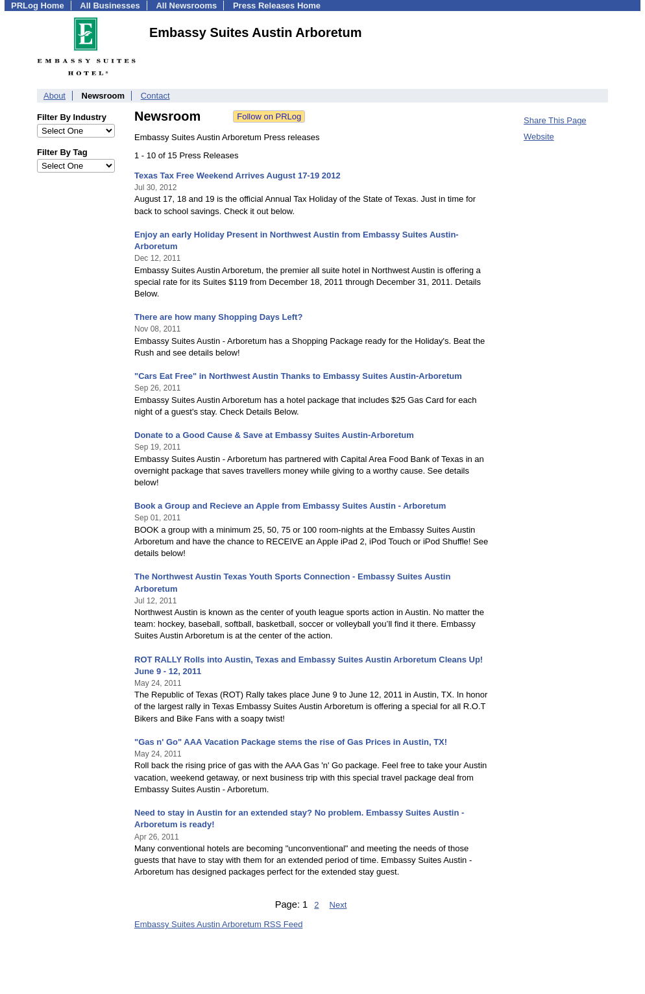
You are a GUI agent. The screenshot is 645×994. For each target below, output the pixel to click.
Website (539, 136)
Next (338, 905)
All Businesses (110, 5)
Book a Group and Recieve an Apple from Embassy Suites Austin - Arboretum (290, 506)
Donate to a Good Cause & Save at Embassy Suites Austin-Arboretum (274, 435)
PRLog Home (37, 5)
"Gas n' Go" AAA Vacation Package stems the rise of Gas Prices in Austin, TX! (290, 742)
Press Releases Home (277, 5)
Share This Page (555, 120)
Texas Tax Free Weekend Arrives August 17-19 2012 (237, 175)
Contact (155, 96)
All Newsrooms (186, 5)
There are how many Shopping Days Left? (218, 317)
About (54, 96)
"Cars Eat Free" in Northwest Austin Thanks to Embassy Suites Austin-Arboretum (298, 376)
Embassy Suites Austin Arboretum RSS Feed (218, 924)
